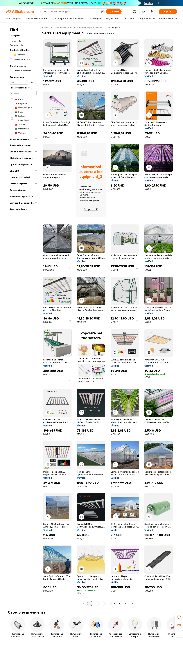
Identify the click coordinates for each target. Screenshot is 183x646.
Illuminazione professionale (89, 27)
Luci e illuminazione (63, 27)
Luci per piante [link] (114, 27)
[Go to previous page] (83, 603)
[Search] (114, 11)
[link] (179, 617)
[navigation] (23, 315)
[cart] (144, 12)
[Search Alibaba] (71, 11)
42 (126, 603)
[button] (103, 11)
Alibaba (45, 27)
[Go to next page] (132, 603)
